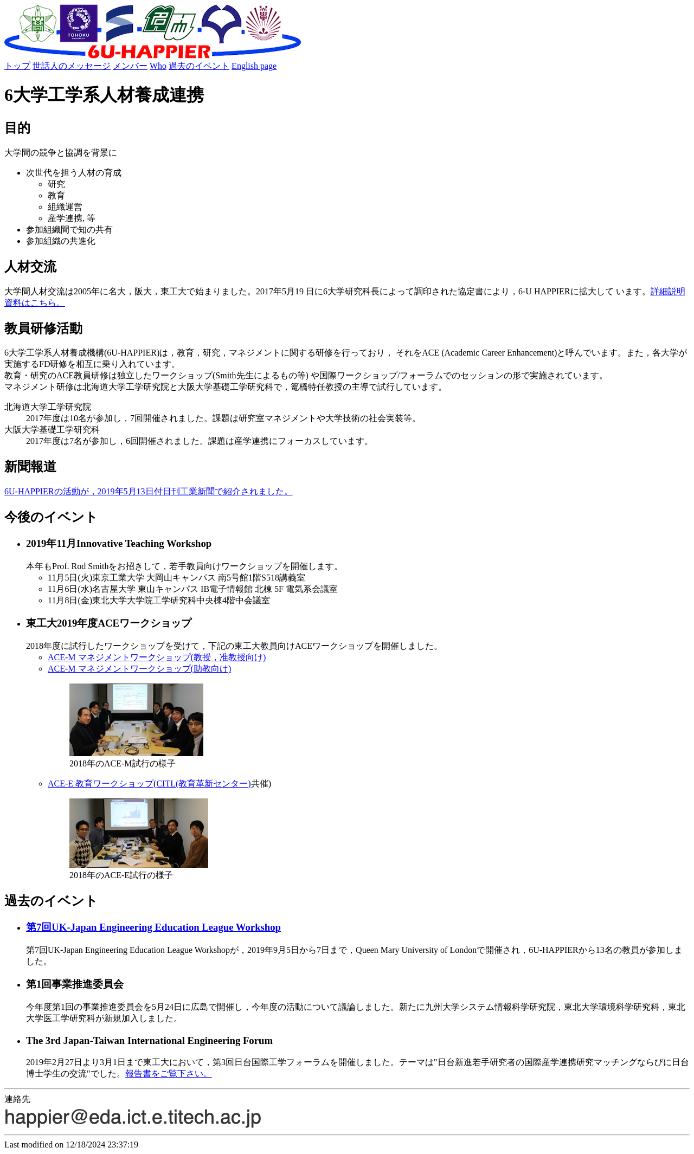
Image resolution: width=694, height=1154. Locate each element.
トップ (17, 65)
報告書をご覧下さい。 (168, 1073)
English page (254, 65)
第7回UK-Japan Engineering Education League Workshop (153, 927)
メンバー (130, 65)
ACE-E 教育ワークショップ (100, 783)
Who (158, 65)
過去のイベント (199, 65)
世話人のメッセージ (72, 65)
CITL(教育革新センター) (203, 783)
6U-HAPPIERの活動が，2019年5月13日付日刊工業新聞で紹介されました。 (148, 491)
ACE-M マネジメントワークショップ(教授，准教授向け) (157, 657)
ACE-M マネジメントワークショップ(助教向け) (139, 668)
